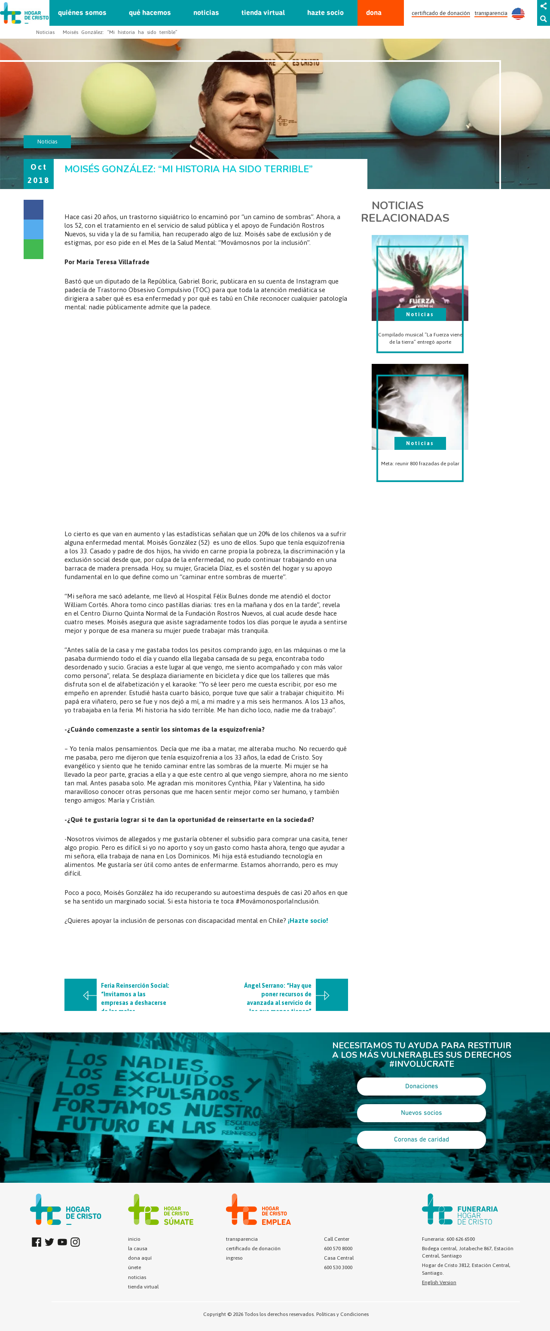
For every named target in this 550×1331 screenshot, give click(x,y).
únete (134, 1267)
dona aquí (140, 1258)
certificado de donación (441, 13)
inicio (134, 1239)
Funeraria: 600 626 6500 (448, 1239)
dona (374, 13)
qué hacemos (150, 13)
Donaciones (421, 1086)
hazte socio (325, 13)
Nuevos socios (421, 1113)
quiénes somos (82, 13)
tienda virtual (263, 13)
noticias (206, 13)
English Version (439, 1282)
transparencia (490, 13)
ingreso (234, 1258)
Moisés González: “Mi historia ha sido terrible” (120, 32)
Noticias (45, 32)
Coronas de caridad (421, 1139)
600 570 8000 (338, 1249)
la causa (137, 1249)
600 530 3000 (338, 1267)
